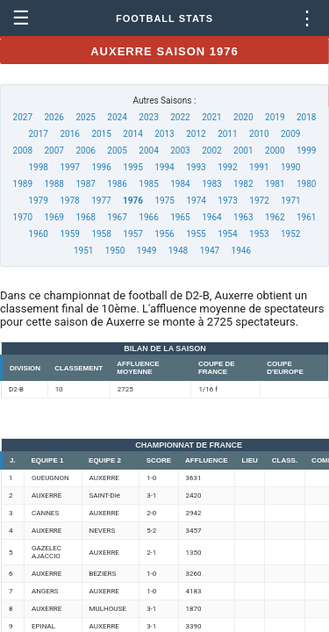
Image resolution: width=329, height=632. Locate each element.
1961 (306, 217)
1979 (37, 200)
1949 (146, 250)
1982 (243, 184)
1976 (133, 200)
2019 (274, 117)
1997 (69, 167)
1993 (195, 167)
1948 (178, 250)
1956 (164, 234)
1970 (22, 217)
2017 (38, 134)
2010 (258, 134)
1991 (258, 167)
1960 (38, 234)
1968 (85, 217)
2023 (148, 117)
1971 (290, 200)
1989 (22, 184)
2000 (274, 150)
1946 (241, 250)
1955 (195, 234)
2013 (164, 134)
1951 (83, 250)
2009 (290, 134)
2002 (211, 150)
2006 (85, 150)
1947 (209, 250)
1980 (306, 184)
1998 (38, 167)
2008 (22, 150)
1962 (274, 217)
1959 (69, 234)
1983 (211, 184)
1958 (101, 234)
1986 (116, 184)
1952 (290, 234)
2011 (227, 134)
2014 (132, 134)
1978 (69, 200)
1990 (290, 167)
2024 (116, 117)
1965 (180, 217)
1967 (116, 217)
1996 (101, 167)
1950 (115, 250)
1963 (243, 217)
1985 (148, 184)
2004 (148, 150)
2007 (53, 150)
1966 (148, 217)
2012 (195, 134)
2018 (306, 117)
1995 (132, 167)
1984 (180, 184)
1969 (53, 217)
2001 (243, 150)
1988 (53, 184)
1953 (258, 234)
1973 (227, 200)
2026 (53, 117)
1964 (211, 217)
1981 (274, 184)
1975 (164, 200)
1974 (195, 200)
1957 (132, 234)
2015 (101, 134)
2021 (211, 117)
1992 (227, 167)
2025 (85, 117)
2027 (22, 117)
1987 (85, 184)
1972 (258, 200)
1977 (101, 200)
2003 (180, 150)
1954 (227, 234)
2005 (116, 150)
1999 (306, 150)
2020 (243, 117)
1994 (164, 167)
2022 (180, 117)
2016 (69, 134)
